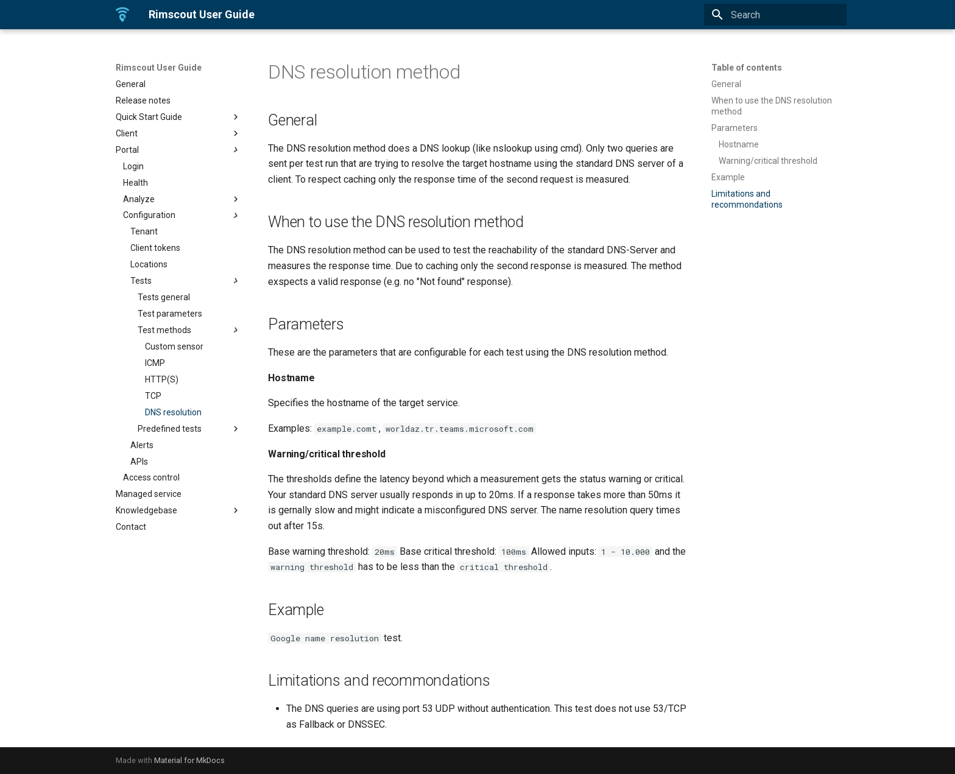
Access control (151, 477)
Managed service (148, 494)
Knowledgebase (178, 510)
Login (133, 166)
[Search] (775, 15)
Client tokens (155, 248)
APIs (139, 461)
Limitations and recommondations (747, 199)
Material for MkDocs (189, 760)
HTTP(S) (161, 379)
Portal (178, 149)
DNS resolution (173, 412)
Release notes (143, 100)
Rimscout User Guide (159, 67)
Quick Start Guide (178, 116)
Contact (131, 527)
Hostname (739, 144)
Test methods (189, 330)
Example (728, 177)
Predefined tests (189, 428)
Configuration (182, 215)
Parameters (734, 128)
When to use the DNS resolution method (771, 106)
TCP (153, 396)
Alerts (141, 445)
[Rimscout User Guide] (122, 14)
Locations (148, 264)
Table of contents (746, 67)
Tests (185, 280)
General (131, 84)
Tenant (144, 231)
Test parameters (170, 313)
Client (178, 133)
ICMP (155, 363)
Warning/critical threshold (768, 161)
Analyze (182, 199)
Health (135, 183)
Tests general (164, 297)
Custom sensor (174, 346)
